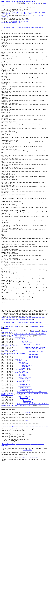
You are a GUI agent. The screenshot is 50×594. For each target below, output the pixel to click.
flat (32, 396)
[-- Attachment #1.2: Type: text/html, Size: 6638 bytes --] (23, 386)
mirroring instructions (30, 547)
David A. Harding (21, 446)
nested (37, 396)
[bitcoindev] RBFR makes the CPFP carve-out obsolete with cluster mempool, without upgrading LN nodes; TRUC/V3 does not (25, 471)
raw (27, 23)
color (35, 4)
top (10, 398)
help (28, 4)
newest (6, 392)
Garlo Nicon (33, 426)
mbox (26, 502)
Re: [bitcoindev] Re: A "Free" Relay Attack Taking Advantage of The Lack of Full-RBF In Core (23, 15)
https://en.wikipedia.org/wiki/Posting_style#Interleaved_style (24, 510)
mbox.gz (44, 396)
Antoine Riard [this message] (35, 416)
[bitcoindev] (20, 403)
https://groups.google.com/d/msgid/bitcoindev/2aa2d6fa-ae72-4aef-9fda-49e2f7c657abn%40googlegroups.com (23, 381)
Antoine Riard (23, 407)
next (2, 391)
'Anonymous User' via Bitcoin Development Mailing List (22, 422)
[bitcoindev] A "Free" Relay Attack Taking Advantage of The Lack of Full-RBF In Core (23, 400)
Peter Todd (21, 405)
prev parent (9, 391)
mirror (41, 4)
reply (16, 391)
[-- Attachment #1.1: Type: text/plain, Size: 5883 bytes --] (23, 32)
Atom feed (4, 398)
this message (25, 493)
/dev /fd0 (18, 430)
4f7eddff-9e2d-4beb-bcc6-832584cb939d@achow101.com (15, 26)
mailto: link (27, 538)
